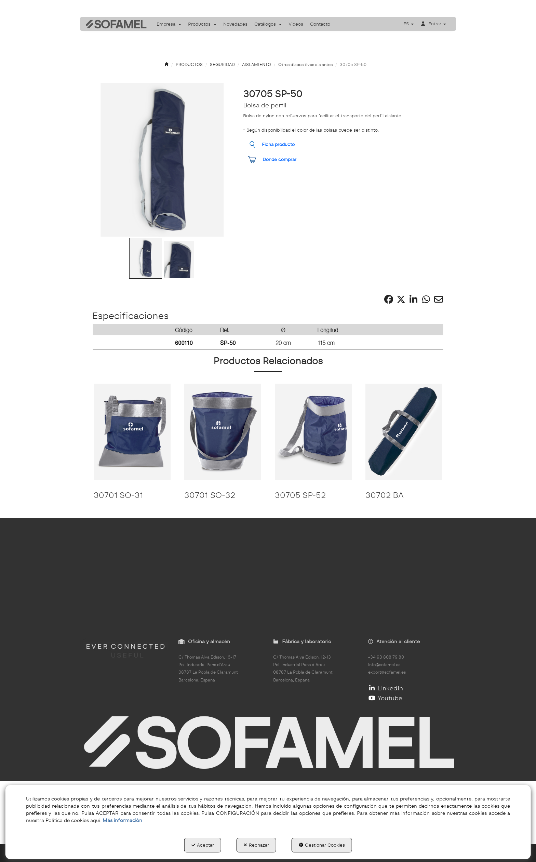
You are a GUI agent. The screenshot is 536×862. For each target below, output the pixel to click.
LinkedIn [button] (385, 688)
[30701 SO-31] (132, 432)
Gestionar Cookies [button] (322, 845)
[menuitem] (169, 24)
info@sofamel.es (384, 664)
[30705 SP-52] (313, 432)
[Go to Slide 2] (179, 259)
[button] (114, 24)
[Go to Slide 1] (145, 258)
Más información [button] (122, 820)
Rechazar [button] (256, 845)
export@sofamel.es (387, 672)
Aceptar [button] (202, 845)
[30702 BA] (403, 432)
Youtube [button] (385, 698)
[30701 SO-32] (222, 432)
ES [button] (408, 23)
